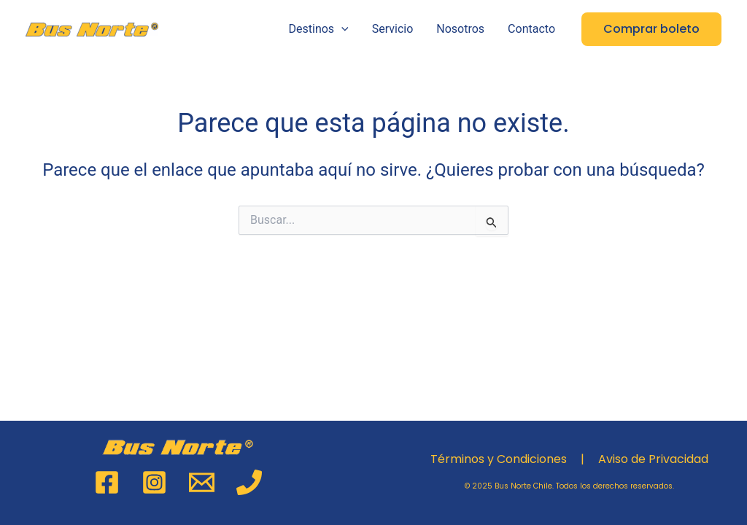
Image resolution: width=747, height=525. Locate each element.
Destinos (319, 29)
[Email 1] (201, 482)
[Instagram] (154, 482)
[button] (651, 29)
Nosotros (460, 29)
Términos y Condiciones (498, 459)
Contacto (531, 29)
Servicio (393, 29)
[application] (341, 29)
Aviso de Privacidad (653, 459)
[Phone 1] (249, 482)
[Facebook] (107, 482)
